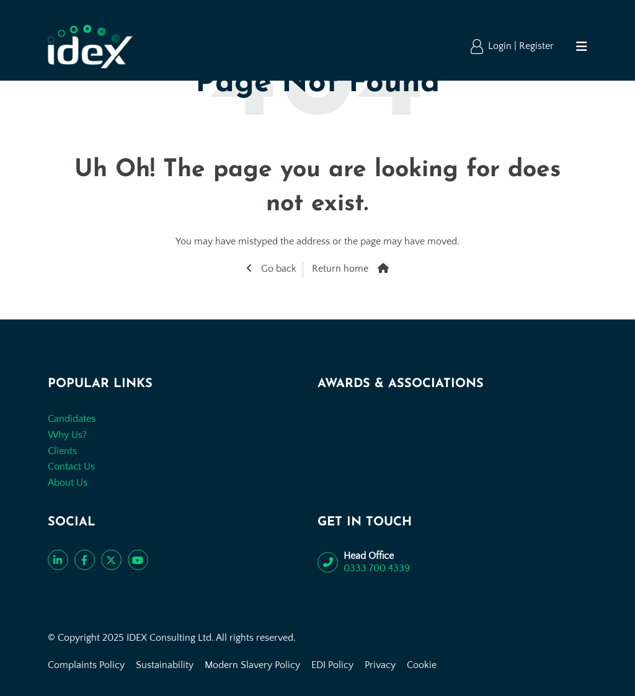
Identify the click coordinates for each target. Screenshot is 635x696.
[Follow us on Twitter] (111, 560)
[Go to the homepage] (90, 46)
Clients (62, 451)
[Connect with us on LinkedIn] (58, 560)
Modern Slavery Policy (252, 665)
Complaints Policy (86, 665)
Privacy (380, 665)
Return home (340, 268)
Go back (277, 268)
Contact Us (71, 466)
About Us (67, 482)
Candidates (71, 418)
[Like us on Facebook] (84, 560)
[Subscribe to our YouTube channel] (138, 560)
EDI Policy (332, 665)
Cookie (422, 665)
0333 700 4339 (377, 568)
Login (501, 45)
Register (536, 45)
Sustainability (164, 665)
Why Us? (67, 434)
